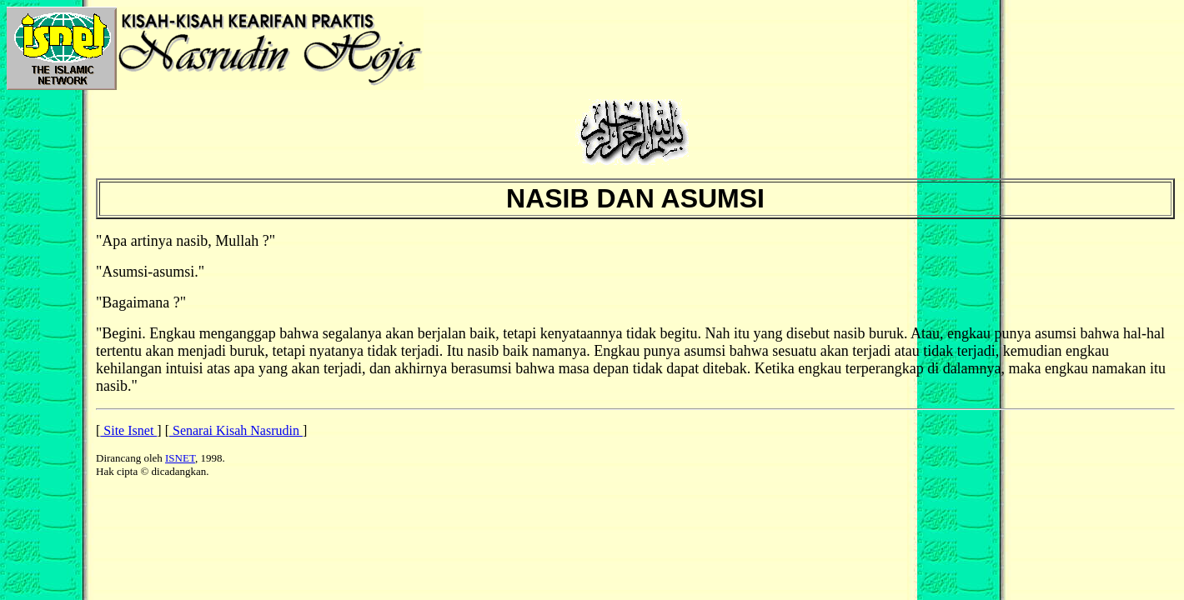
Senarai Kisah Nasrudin (236, 430)
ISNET (180, 458)
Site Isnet (128, 430)
